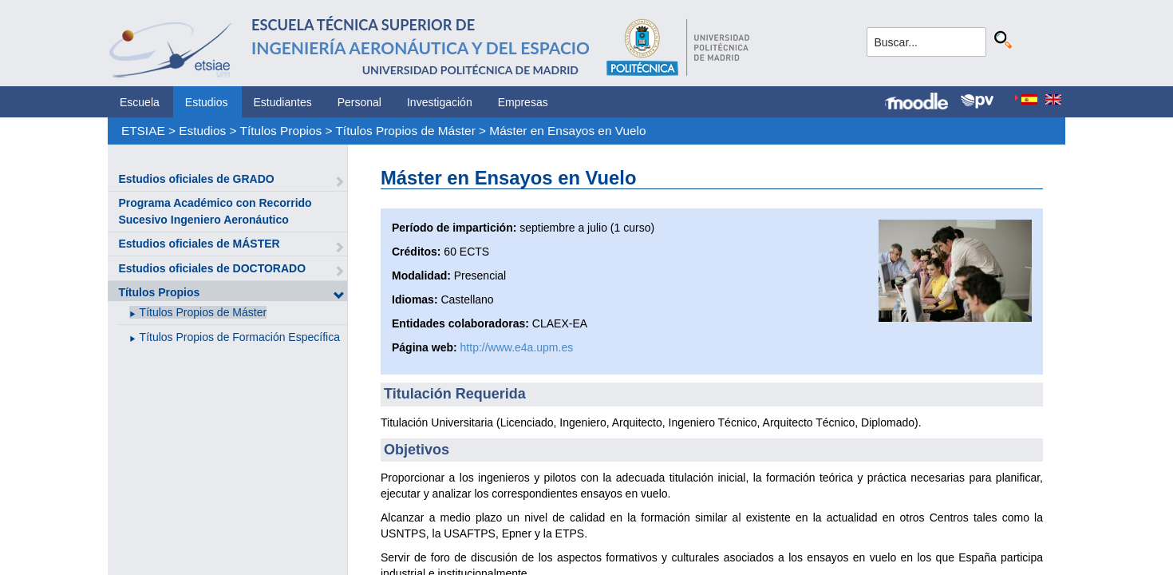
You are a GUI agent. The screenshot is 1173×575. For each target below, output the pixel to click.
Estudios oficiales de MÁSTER (198, 243)
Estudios (206, 102)
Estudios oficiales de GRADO (196, 178)
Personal (359, 102)
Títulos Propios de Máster (405, 130)
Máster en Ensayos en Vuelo (567, 130)
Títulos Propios (281, 130)
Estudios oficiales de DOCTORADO (212, 268)
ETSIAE (143, 130)
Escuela (140, 102)
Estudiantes (283, 102)
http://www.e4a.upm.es (517, 347)
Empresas (523, 102)
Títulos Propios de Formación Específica (240, 337)
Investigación (439, 102)
